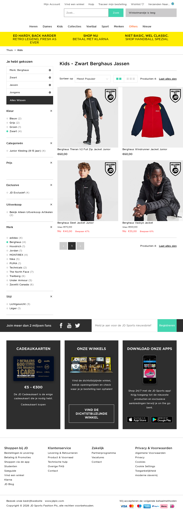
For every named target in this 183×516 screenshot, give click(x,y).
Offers (133, 26)
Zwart (30, 77)
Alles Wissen (18, 100)
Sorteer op (66, 78)
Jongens (30, 92)
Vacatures (98, 457)
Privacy (140, 457)
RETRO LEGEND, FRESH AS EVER (34, 39)
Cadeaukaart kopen (33, 404)
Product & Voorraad (60, 457)
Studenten (10, 466)
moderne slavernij (146, 475)
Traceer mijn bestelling (112, 4)
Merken (119, 26)
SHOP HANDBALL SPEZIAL (147, 37)
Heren (33, 26)
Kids (60, 26)
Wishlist (136, 4)
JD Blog (9, 484)
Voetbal (91, 26)
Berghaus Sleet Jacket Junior (75, 222)
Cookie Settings (145, 466)
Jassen (30, 84)
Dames (47, 26)
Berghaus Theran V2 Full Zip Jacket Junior (84, 149)
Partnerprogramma (104, 452)
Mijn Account (52, 4)
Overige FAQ (56, 466)
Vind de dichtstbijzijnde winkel (91, 413)
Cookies (140, 461)
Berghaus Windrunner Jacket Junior (144, 149)
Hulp (91, 4)
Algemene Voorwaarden (150, 452)
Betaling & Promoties (17, 457)
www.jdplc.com (54, 500)
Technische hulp (58, 461)
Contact (53, 470)
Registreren (167, 325)
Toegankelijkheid (145, 470)
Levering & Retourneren (63, 452)
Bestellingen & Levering (19, 452)
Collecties (74, 26)
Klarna (8, 479)
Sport (105, 26)
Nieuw (147, 26)
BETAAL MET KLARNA (90, 37)
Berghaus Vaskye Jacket (137, 222)
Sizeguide (10, 470)
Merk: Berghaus (30, 70)
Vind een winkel (74, 4)
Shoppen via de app (17, 461)
